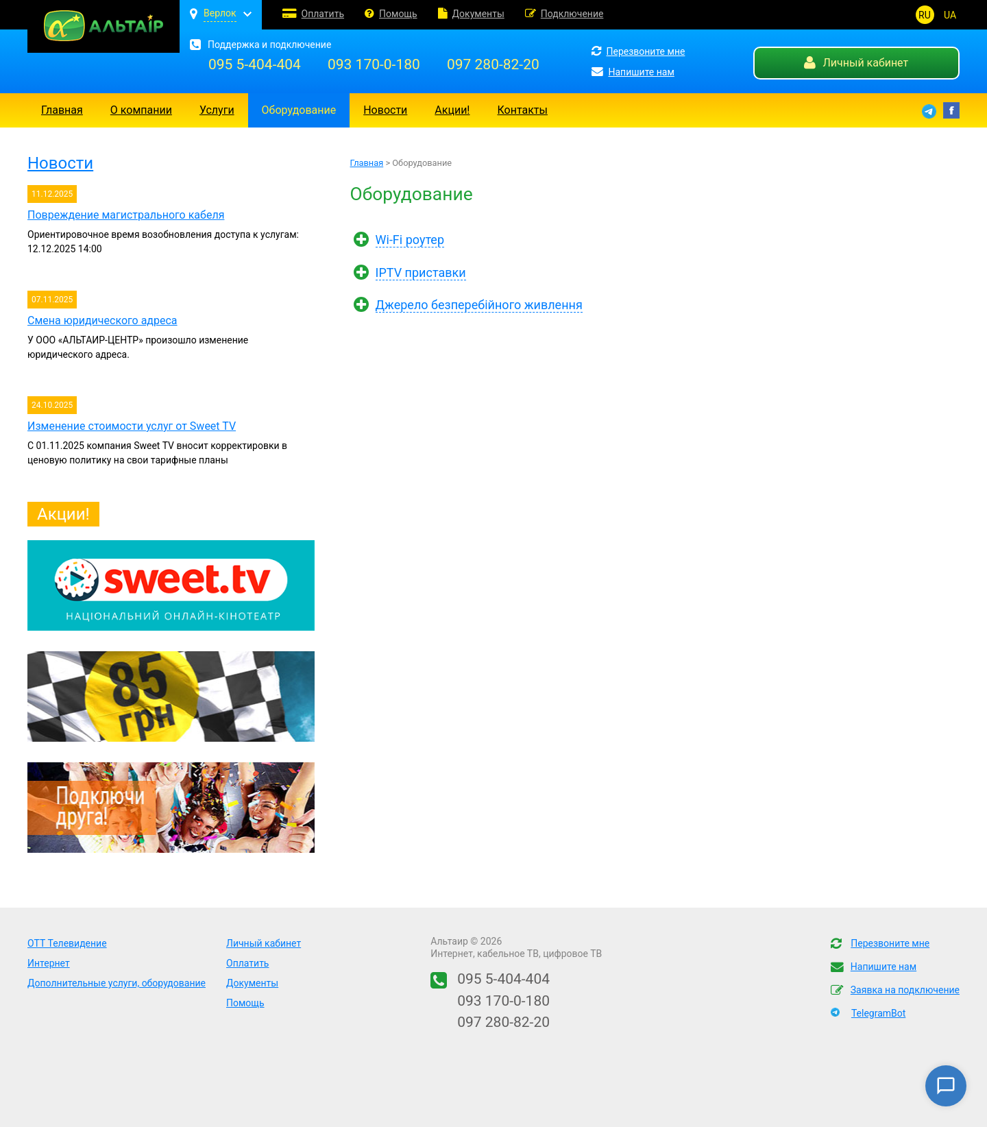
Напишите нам (633, 72)
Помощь (398, 13)
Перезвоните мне (638, 52)
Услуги (216, 110)
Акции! (452, 110)
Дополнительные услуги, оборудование (116, 983)
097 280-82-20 (493, 64)
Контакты (523, 110)
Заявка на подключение (905, 989)
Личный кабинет (856, 62)
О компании (141, 110)
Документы (478, 13)
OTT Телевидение (67, 943)
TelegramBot (878, 1013)
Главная (62, 110)
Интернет (48, 963)
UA (950, 15)
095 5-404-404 (254, 64)
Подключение (572, 13)
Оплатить (323, 13)
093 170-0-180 (374, 64)
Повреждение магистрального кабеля (125, 214)
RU (924, 15)
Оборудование (299, 110)
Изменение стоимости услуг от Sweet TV (131, 426)
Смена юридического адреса (102, 320)
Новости (385, 110)
